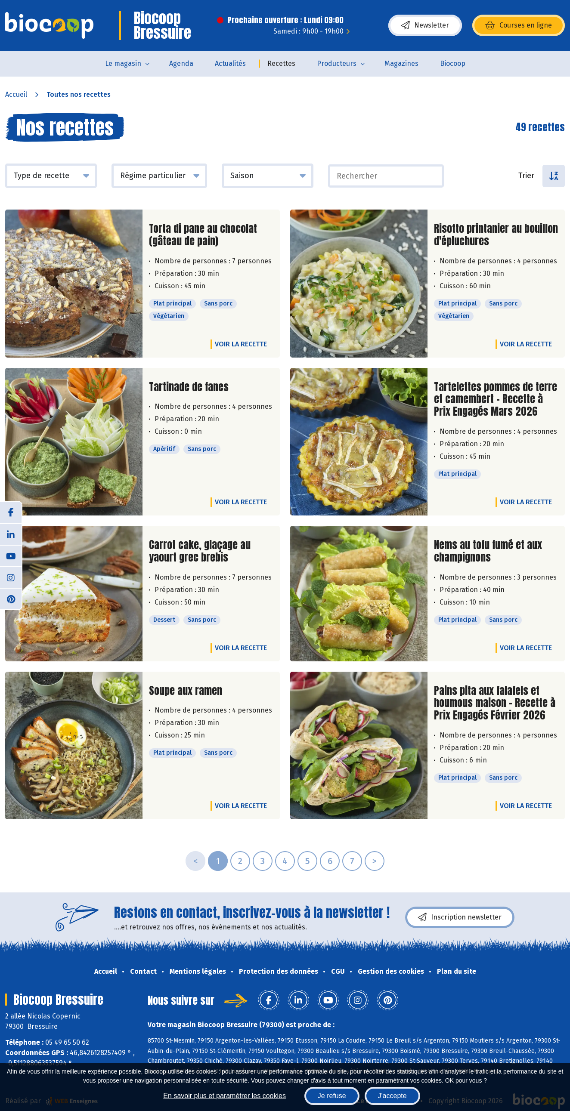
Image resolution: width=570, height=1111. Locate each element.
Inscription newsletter (460, 917)
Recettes (281, 63)
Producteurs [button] (336, 63)
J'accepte (392, 1095)
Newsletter (425, 25)
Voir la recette (241, 344)
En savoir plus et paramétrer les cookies (224, 1095)
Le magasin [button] (123, 63)
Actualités (230, 63)
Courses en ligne (518, 25)
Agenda (181, 63)
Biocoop (452, 63)
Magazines (401, 63)
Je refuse (332, 1095)
